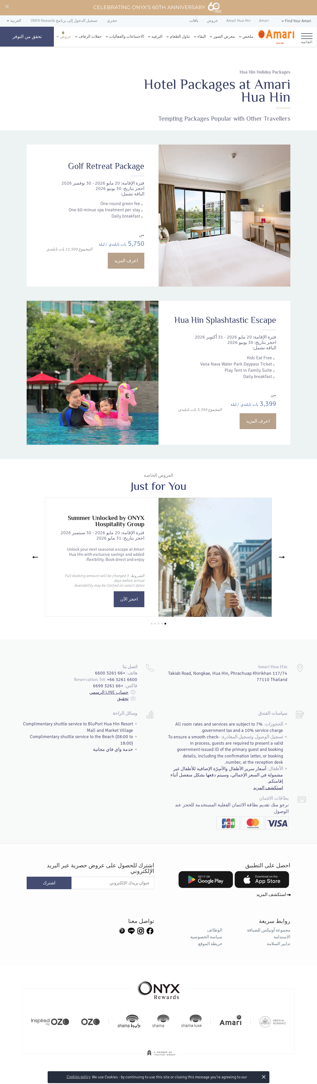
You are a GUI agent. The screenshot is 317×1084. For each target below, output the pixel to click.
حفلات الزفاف (90, 36)
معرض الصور (224, 36)
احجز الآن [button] (129, 599)
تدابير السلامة (278, 943)
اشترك (49, 882)
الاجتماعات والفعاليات (126, 36)
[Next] (281, 557)
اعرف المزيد (126, 260)
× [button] (264, 1076)
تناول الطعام (180, 36)
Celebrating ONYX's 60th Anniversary (157, 8)
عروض (65, 36)
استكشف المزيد (271, 894)
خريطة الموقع (210, 943)
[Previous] (35, 557)
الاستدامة (282, 936)
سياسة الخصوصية (206, 936)
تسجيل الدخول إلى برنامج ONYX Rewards (64, 20)
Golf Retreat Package (106, 166)
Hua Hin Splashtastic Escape (199, 368)
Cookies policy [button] (78, 1076)
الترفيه (156, 36)
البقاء (201, 36)
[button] (295, 21)
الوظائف (214, 930)
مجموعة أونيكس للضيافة (268, 930)
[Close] (7, 7)
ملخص (247, 36)
